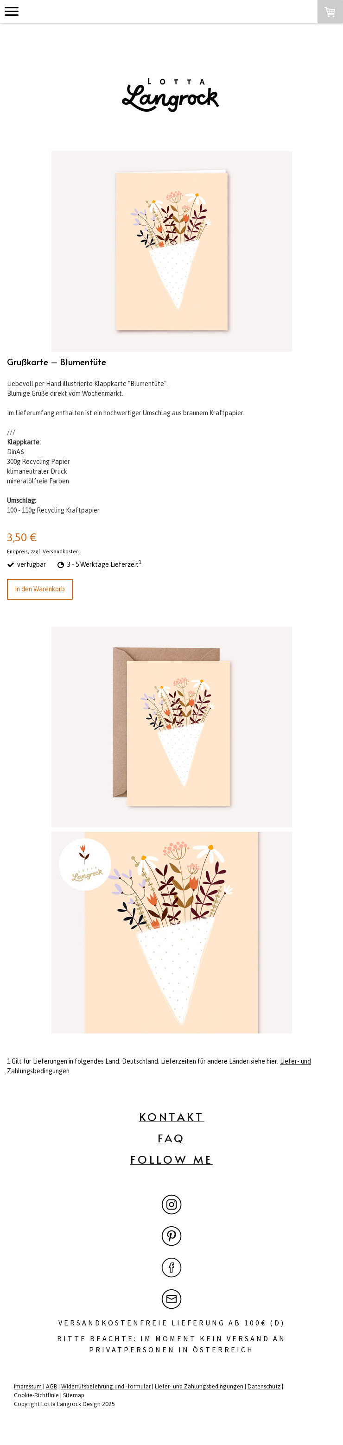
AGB (51, 1386)
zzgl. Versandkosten (55, 551)
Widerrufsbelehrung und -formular (106, 1386)
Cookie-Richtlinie (36, 1395)
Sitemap (73, 1395)
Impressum (28, 1386)
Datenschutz (264, 1386)
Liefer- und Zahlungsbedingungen (199, 1386)
